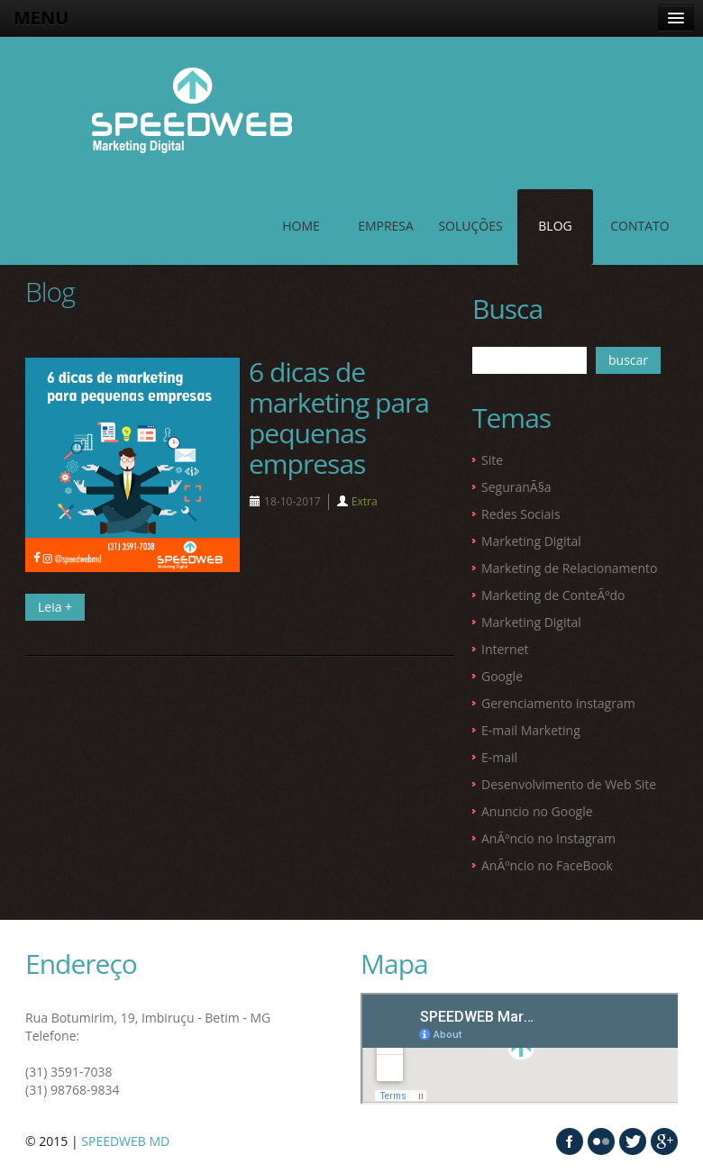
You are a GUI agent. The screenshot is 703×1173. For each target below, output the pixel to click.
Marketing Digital (531, 541)
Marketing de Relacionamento (569, 568)
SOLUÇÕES (470, 225)
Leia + (55, 606)
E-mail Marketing (530, 730)
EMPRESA (386, 225)
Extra (365, 501)
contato (639, 225)
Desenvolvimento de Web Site (568, 784)
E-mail (499, 757)
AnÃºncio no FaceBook (547, 865)
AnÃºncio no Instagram (548, 838)
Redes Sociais (521, 514)
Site (492, 459)
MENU (41, 17)
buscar (628, 359)
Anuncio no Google (537, 811)
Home (301, 225)
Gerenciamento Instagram (558, 703)
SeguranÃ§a (516, 487)
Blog (554, 225)
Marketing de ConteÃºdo (553, 595)
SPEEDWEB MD (125, 1141)
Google (502, 676)
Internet (505, 649)
